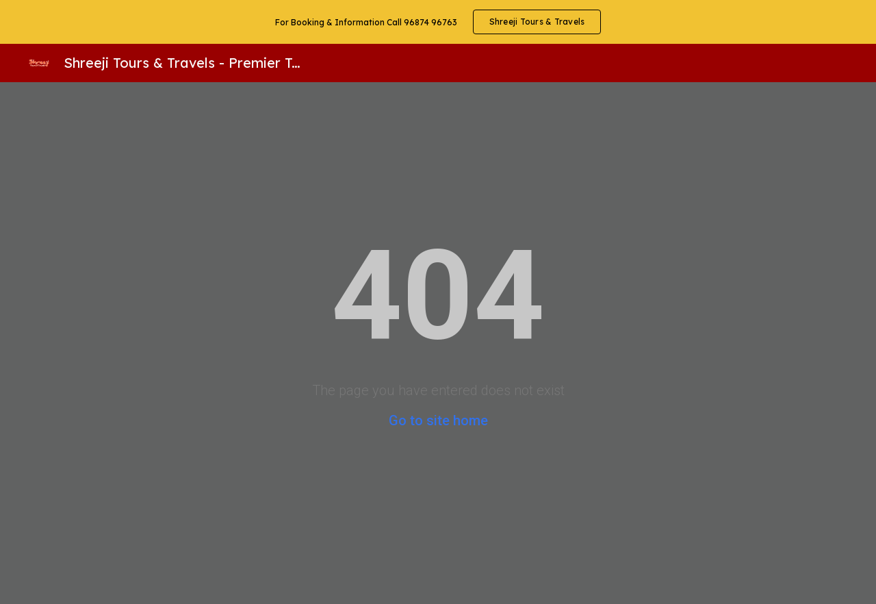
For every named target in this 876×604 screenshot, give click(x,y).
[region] (438, 22)
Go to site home (438, 420)
